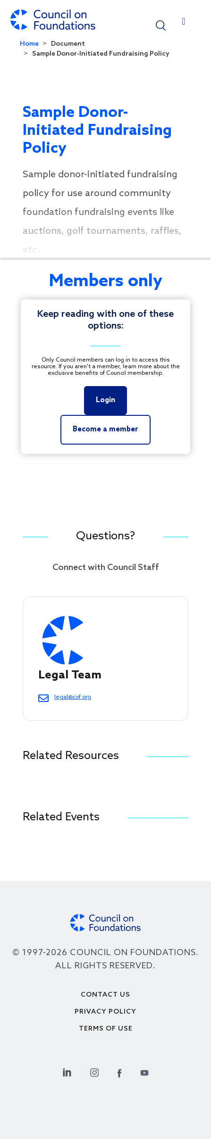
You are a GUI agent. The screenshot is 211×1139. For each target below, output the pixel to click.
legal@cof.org (72, 697)
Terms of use (106, 1029)
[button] (160, 24)
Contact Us (105, 995)
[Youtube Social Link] (144, 1071)
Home (29, 44)
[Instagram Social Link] (94, 1071)
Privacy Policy (105, 1012)
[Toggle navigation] (183, 23)
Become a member (105, 429)
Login (105, 400)
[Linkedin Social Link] (67, 1071)
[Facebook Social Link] (119, 1071)
